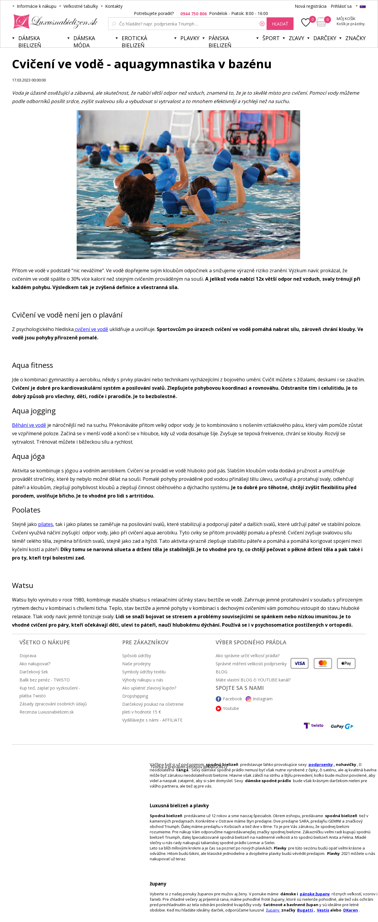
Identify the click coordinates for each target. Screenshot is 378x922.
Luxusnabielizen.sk (54, 21)
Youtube (231, 708)
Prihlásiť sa (341, 6)
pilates (45, 524)
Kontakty (114, 6)
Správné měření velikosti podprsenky (251, 663)
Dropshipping (135, 696)
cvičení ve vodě (91, 329)
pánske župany (315, 894)
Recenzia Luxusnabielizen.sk (46, 712)
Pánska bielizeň (220, 40)
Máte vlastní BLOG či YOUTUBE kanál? (253, 680)
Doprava (27, 655)
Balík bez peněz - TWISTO (44, 680)
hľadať (280, 24)
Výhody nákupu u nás (142, 680)
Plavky (189, 38)
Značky (355, 38)
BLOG (221, 672)
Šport (271, 38)
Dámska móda (84, 40)
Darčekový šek (33, 672)
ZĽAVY (296, 38)
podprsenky (321, 764)
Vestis (323, 910)
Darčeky (324, 38)
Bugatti (305, 910)
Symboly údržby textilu (144, 672)
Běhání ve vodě (29, 425)
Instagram (263, 699)
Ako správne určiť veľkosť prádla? (247, 655)
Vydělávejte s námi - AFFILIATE (152, 720)
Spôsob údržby (136, 655)
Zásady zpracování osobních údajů (53, 704)
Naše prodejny (136, 663)
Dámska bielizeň (29, 40)
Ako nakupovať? (34, 663)
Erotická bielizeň (134, 40)
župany (273, 910)
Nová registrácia (310, 6)
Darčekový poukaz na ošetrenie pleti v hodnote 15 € (153, 708)
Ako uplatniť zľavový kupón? (149, 688)
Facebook (232, 699)
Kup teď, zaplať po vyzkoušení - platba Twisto (49, 692)
